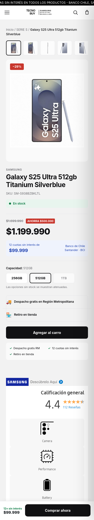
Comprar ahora (57, 510)
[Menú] (7, 12)
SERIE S (21, 29)
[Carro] (86, 12)
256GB (16, 278)
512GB (40, 278)
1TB (64, 278)
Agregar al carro (47, 332)
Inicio (10, 29)
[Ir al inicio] (41, 12)
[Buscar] (75, 12)
